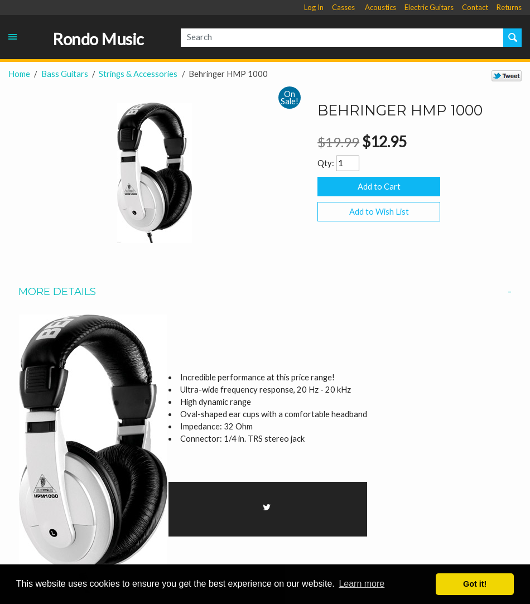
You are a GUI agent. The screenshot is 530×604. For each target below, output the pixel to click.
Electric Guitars (429, 7)
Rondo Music (98, 39)
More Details (264, 291)
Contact (475, 7)
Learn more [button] (361, 583)
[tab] (265, 291)
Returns (509, 7)
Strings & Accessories (138, 74)
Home (19, 74)
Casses (343, 7)
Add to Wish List (379, 211)
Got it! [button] (474, 583)
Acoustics (380, 7)
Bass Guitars (64, 74)
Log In (314, 7)
